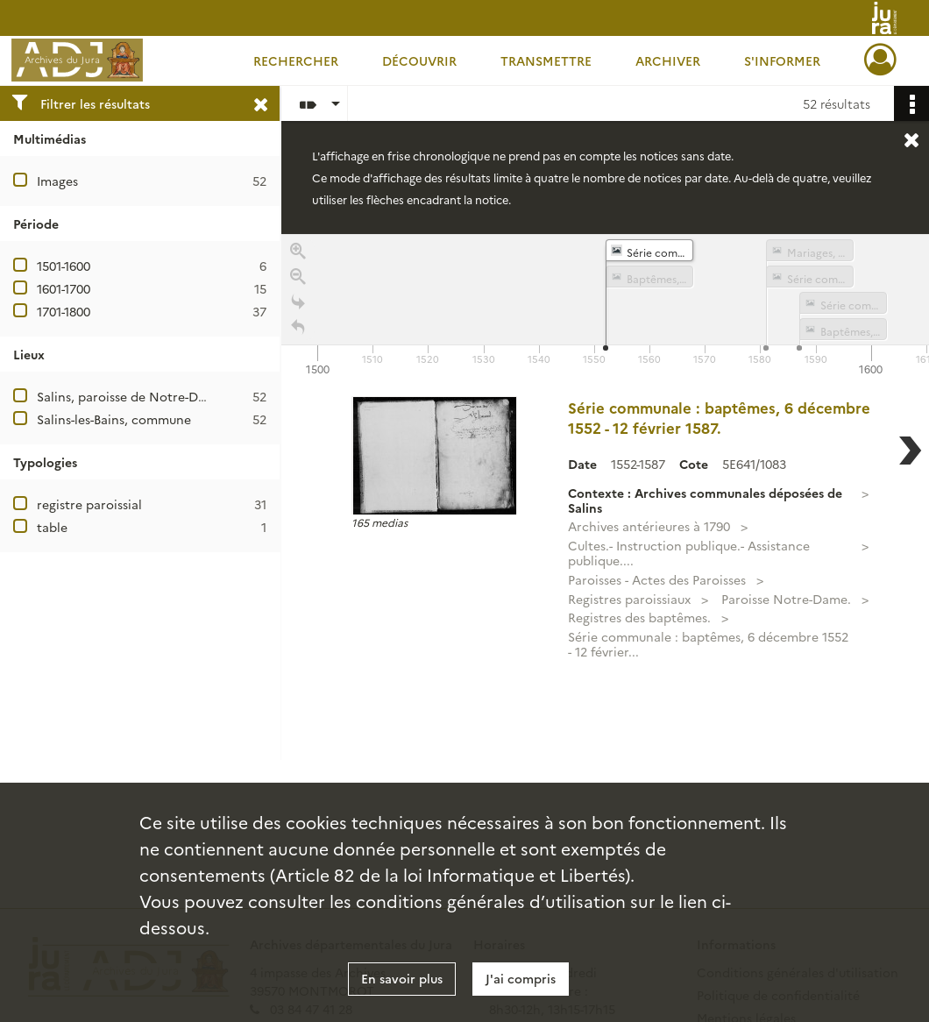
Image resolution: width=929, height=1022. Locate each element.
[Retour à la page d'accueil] (298, 332)
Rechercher (295, 60)
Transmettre (546, 60)
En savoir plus (402, 978)
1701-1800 (63, 311)
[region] (605, 497)
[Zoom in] (298, 256)
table (52, 527)
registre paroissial (89, 504)
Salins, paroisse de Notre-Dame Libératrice (164, 396)
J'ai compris (521, 978)
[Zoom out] (298, 282)
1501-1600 (63, 265)
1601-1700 (63, 288)
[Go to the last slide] (298, 307)
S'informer (782, 60)
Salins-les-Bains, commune (114, 419)
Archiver (667, 60)
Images (57, 180)
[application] (605, 307)
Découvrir (419, 60)
